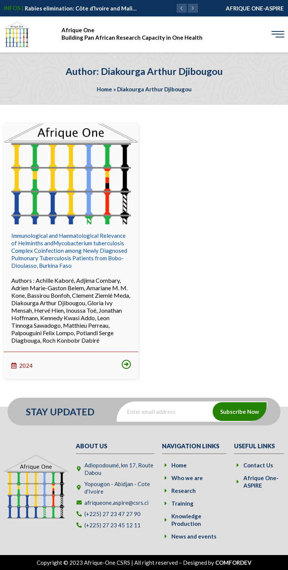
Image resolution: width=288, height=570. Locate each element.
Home (104, 89)
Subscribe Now (239, 411)
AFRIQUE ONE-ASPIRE (255, 8)
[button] (193, 8)
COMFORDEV (233, 562)
